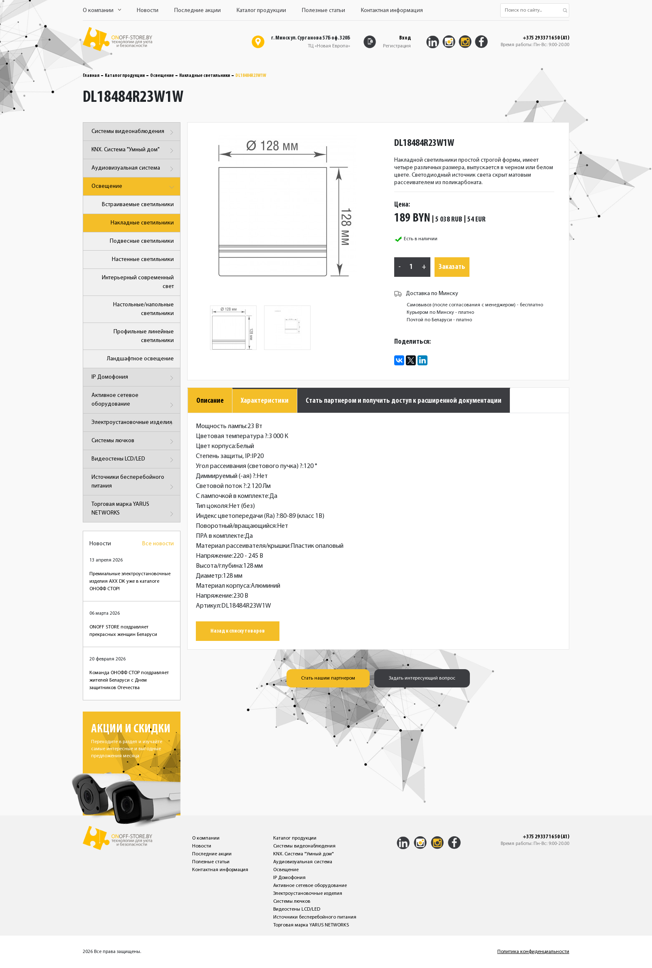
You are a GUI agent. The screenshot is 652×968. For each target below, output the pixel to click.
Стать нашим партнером (328, 678)
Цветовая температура (231, 436)
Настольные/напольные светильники (143, 309)
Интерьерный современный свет (138, 282)
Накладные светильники (204, 75)
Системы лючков (133, 441)
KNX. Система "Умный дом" (133, 150)
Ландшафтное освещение (140, 359)
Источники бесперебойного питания (133, 483)
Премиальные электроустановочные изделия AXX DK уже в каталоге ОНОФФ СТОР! (129, 581)
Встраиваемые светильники (138, 205)
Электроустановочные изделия (133, 423)
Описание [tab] (210, 401)
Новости (147, 10)
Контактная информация (392, 10)
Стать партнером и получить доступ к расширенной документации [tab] (403, 401)
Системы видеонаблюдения (133, 132)
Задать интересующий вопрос (422, 678)
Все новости (158, 544)
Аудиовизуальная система (133, 169)
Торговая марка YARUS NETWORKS (133, 510)
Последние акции (197, 10)
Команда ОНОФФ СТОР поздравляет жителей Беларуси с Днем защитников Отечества (129, 680)
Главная (91, 75)
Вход (405, 38)
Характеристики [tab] (265, 401)
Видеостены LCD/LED (133, 460)
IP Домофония (133, 378)
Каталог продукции (261, 10)
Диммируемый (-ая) (225, 476)
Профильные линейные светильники (144, 336)
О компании (102, 10)
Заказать (452, 267)
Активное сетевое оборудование (133, 401)
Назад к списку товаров (237, 631)
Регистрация (397, 46)
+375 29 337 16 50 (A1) (546, 38)
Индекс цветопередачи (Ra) (237, 516)
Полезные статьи (323, 10)
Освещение (162, 75)
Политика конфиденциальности (533, 951)
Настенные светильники (143, 259)
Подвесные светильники (142, 241)
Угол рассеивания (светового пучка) (249, 466)
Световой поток (221, 486)
